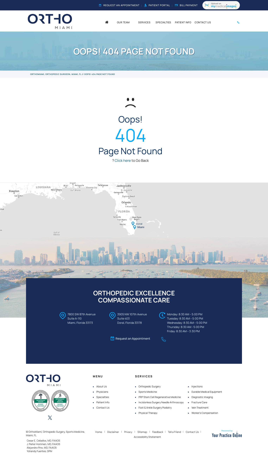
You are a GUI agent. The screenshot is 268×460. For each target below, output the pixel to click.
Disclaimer (113, 432)
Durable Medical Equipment (207, 391)
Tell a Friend (174, 432)
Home (98, 432)
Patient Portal (157, 5)
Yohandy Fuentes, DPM (39, 451)
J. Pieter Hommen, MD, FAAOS (43, 444)
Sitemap (142, 432)
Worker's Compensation (205, 413)
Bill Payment (186, 5)
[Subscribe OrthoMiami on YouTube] (69, 418)
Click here (123, 160)
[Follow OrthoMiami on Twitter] (49, 418)
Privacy (128, 432)
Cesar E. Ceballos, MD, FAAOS (43, 440)
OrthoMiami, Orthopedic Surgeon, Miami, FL (55, 74)
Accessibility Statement (147, 436)
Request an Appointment (119, 5)
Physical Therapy (148, 413)
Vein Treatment (200, 407)
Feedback (157, 432)
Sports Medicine (148, 391)
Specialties (102, 397)
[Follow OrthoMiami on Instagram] (59, 418)
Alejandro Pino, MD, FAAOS (42, 447)
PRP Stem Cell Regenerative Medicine (160, 397)
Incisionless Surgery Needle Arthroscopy (161, 402)
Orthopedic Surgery (150, 386)
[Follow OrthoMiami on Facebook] (30, 418)
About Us (101, 386)
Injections (197, 386)
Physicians (102, 391)
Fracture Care (199, 402)
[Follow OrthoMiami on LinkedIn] (40, 418)
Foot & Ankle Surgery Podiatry (155, 407)
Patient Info (102, 402)
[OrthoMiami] (50, 21)
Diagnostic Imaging (202, 397)
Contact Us (102, 407)
